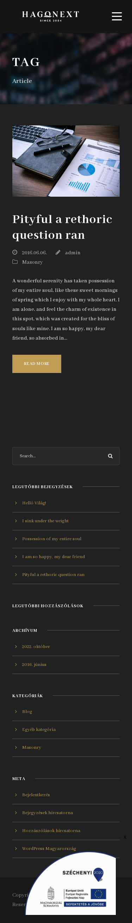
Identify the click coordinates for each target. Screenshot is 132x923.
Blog (27, 712)
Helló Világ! (34, 503)
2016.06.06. (34, 253)
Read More (37, 363)
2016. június (34, 665)
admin (73, 253)
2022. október (36, 647)
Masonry (32, 262)
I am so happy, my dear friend (53, 557)
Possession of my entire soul (51, 539)
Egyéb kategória (39, 730)
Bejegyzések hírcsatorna (47, 813)
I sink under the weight (45, 521)
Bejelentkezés (36, 795)
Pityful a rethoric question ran (62, 227)
